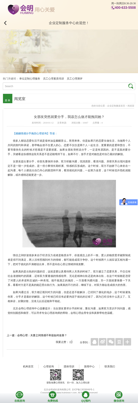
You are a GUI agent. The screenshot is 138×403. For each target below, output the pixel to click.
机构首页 (28, 366)
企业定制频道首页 (116, 105)
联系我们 (110, 366)
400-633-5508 (125, 8)
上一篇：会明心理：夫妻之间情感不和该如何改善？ (37, 335)
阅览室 (131, 105)
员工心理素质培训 (53, 78)
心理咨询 (48, 366)
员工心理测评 (74, 78)
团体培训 (69, 366)
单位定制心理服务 (29, 78)
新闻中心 (89, 366)
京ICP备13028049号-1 (83, 389)
